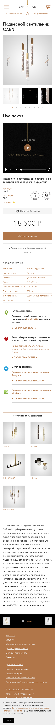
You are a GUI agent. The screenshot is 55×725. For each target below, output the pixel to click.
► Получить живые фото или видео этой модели (27, 250)
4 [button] (25, 107)
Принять (8, 720)
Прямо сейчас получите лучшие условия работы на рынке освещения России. (30, 349)
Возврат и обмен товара (17, 669)
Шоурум (10, 640)
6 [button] (34, 107)
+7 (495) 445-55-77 (14, 14)
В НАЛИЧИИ (32, 319)
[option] (27, 60)
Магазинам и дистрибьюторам (20, 644)
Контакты (10, 635)
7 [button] (38, 107)
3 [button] (21, 107)
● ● (28, 380)
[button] (8, 60)
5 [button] (29, 107)
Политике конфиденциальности (25, 708)
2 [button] (16, 107)
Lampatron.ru (14, 689)
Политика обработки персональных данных (26, 682)
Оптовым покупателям (16, 653)
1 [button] (12, 107)
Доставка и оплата (14, 664)
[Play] (6, 169)
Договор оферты (14, 673)
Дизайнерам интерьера (17, 648)
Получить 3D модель (27, 211)
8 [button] (43, 107)
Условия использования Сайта (20, 677)
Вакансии (10, 657)
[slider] (33, 169)
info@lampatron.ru (41, 14)
